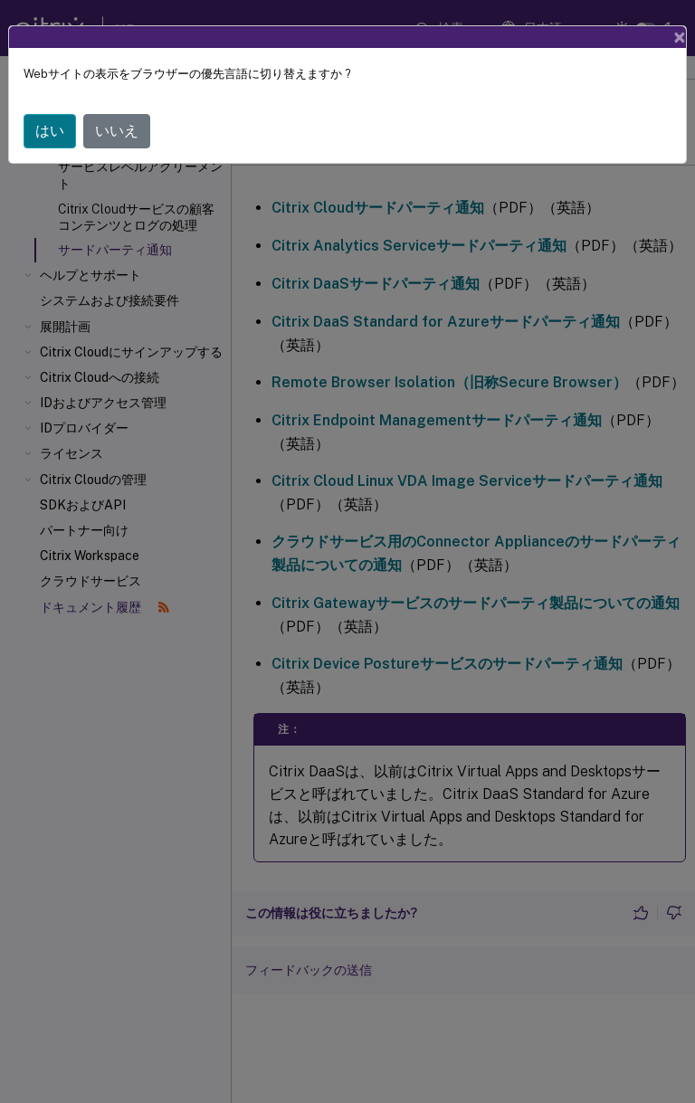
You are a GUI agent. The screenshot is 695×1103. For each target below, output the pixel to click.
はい (49, 130)
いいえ (116, 130)
